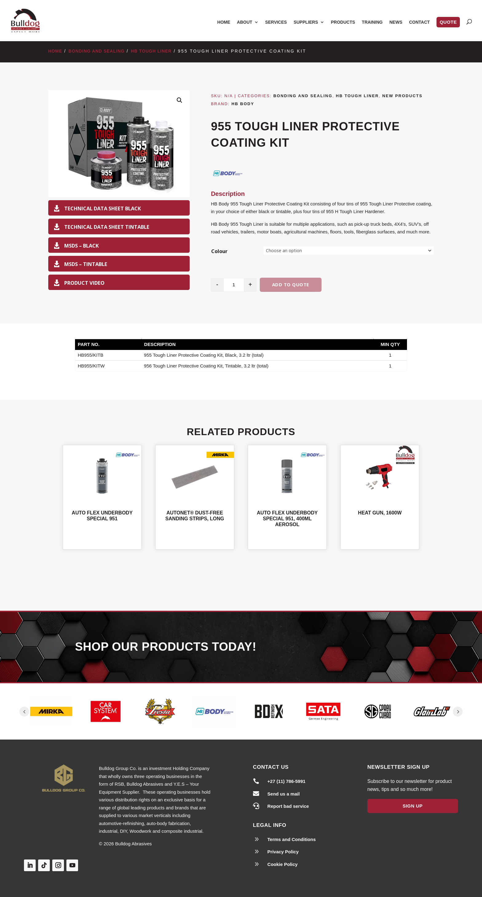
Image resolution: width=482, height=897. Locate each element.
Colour (219, 251)
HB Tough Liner (151, 51)
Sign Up (413, 805)
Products (343, 22)
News (395, 22)
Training (372, 22)
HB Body (242, 103)
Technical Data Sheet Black (102, 208)
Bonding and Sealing (97, 51)
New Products (402, 95)
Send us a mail (283, 793)
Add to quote (290, 284)
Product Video (84, 282)
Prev (24, 711)
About (244, 22)
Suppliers (306, 22)
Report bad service (288, 806)
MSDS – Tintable (85, 264)
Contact (419, 22)
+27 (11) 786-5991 (286, 781)
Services (276, 22)
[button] (179, 100)
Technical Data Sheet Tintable (106, 226)
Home (223, 22)
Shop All (241, 580)
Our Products (346, 647)
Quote (448, 22)
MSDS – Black (81, 245)
